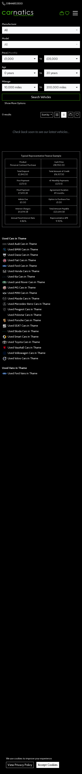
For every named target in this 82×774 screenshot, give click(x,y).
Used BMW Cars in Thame (23, 249)
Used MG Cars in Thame (22, 287)
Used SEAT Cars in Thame (23, 325)
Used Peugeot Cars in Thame (25, 309)
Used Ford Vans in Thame (22, 373)
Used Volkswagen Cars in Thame (26, 353)
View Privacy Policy (20, 765)
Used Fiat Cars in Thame (22, 260)
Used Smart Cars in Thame (23, 336)
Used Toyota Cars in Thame (24, 342)
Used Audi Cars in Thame (22, 243)
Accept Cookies (48, 765)
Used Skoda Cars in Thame (23, 331)
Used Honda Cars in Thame (23, 271)
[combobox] (41, 30)
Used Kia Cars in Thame (21, 276)
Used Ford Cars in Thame (22, 265)
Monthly (13, 52)
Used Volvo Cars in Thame (23, 358)
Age (4, 67)
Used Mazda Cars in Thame (23, 298)
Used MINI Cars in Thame (22, 293)
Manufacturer (9, 24)
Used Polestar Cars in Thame (24, 314)
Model (5, 38)
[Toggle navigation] (75, 13)
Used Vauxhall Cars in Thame (24, 347)
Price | (9, 52)
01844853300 (14, 3)
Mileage (6, 81)
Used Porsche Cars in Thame (24, 320)
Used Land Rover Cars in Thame (26, 282)
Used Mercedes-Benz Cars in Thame (29, 303)
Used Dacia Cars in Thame (23, 254)
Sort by (46, 114)
